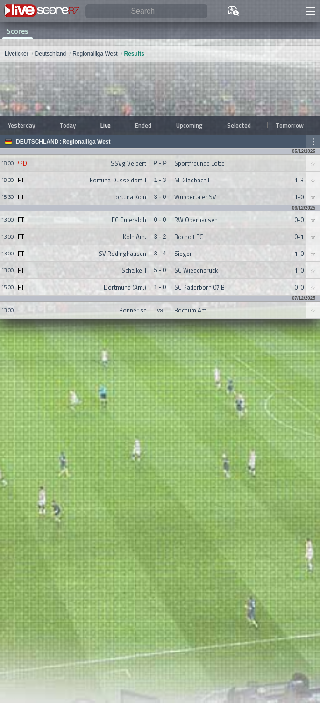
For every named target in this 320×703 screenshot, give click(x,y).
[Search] (146, 11)
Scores (17, 30)
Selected (239, 125)
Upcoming (189, 125)
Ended (143, 125)
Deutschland (37, 141)
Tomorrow (290, 125)
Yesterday (21, 125)
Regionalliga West (86, 141)
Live (105, 125)
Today (67, 125)
